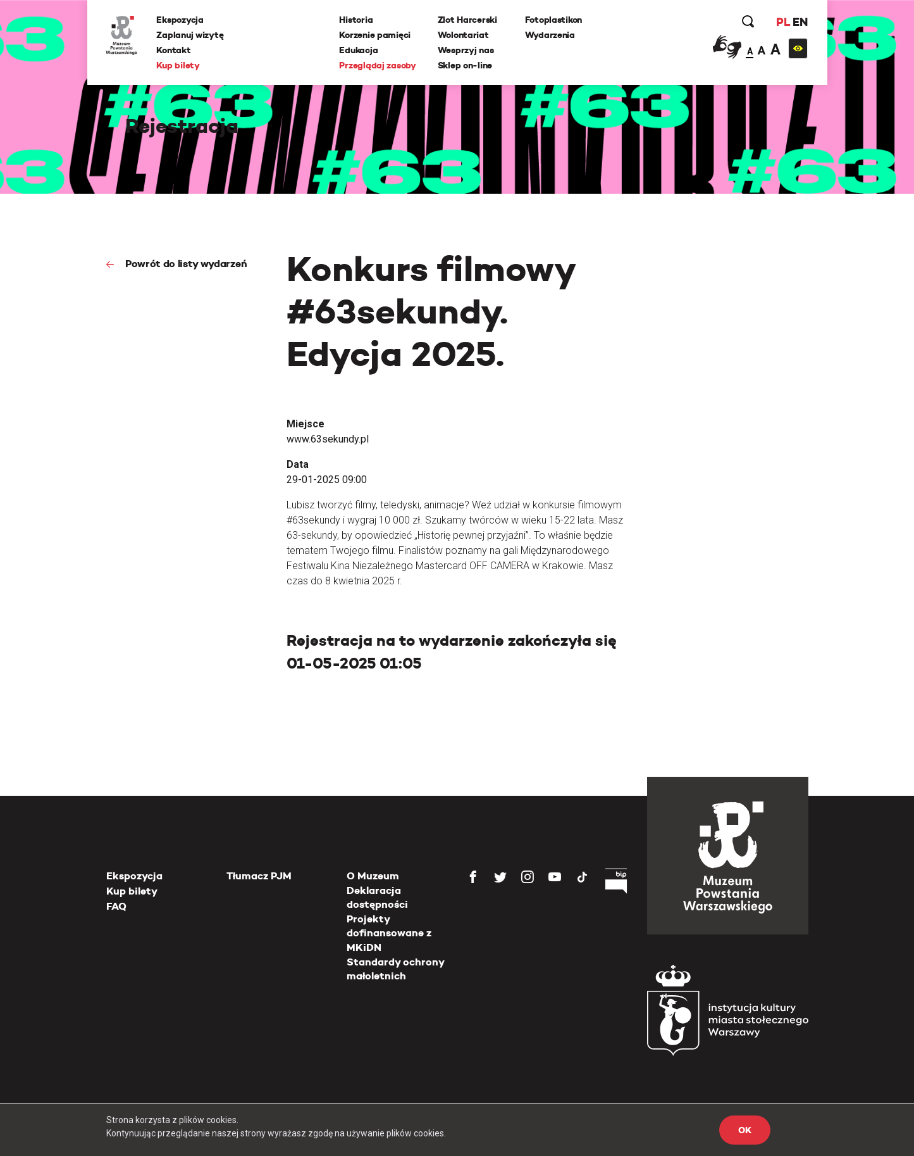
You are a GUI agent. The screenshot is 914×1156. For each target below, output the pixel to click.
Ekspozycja (180, 19)
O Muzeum (373, 876)
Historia (356, 19)
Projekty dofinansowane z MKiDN (389, 933)
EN (800, 22)
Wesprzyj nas (466, 50)
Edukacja (359, 50)
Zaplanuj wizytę (190, 35)
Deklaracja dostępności (377, 897)
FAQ (116, 906)
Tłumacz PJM (259, 876)
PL (783, 22)
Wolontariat (463, 35)
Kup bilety (178, 65)
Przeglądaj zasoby (378, 65)
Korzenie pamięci (375, 35)
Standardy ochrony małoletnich (395, 969)
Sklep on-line (465, 65)
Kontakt (174, 50)
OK (744, 1130)
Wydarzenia (550, 35)
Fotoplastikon (553, 19)
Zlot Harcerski (467, 19)
